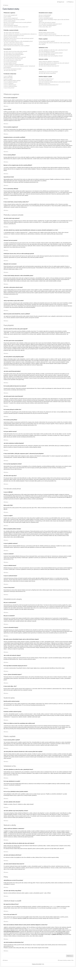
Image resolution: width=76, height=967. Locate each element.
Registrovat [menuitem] (60, 2)
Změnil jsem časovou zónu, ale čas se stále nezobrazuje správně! (18, 38)
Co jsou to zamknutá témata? (10, 86)
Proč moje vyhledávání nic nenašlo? (47, 51)
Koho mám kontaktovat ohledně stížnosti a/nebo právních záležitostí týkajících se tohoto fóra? (54, 82)
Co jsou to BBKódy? (8, 76)
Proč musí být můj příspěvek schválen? (12, 69)
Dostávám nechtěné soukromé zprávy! (47, 34)
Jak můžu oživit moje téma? (10, 70)
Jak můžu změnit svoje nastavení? (11, 32)
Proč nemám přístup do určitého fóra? (12, 60)
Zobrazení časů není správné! (10, 37)
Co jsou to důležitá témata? (10, 84)
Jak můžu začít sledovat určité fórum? (47, 64)
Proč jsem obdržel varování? (10, 63)
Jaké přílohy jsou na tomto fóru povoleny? (48, 71)
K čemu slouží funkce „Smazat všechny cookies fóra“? (16, 26)
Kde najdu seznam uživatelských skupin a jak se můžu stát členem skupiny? (54, 20)
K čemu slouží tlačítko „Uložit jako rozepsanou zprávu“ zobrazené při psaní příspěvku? (19, 66)
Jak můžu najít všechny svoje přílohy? (47, 73)
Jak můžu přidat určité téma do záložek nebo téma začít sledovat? (54, 63)
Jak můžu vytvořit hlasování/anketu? (12, 55)
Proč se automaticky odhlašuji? (11, 25)
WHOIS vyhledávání (31, 928)
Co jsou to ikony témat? (9, 87)
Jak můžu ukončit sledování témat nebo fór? (49, 66)
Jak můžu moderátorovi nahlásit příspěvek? (14, 64)
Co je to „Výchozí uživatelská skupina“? (48, 25)
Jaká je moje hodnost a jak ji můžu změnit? (13, 44)
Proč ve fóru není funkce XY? (45, 80)
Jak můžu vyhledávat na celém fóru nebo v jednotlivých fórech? (53, 50)
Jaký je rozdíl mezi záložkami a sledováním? (49, 61)
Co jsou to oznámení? (9, 83)
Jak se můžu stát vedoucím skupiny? (47, 22)
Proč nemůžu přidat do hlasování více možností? (15, 57)
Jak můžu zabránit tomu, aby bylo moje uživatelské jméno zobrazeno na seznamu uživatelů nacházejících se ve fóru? (20, 34)
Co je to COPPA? (7, 16)
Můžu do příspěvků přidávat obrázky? (12, 80)
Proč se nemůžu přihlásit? (10, 21)
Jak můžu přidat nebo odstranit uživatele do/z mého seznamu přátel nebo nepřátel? (54, 43)
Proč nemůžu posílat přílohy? (10, 61)
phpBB (19, 269)
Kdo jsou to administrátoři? (45, 15)
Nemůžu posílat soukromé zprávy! (46, 32)
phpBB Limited (52, 906)
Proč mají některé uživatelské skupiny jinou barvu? (50, 24)
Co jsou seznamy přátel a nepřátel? (47, 41)
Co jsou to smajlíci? (8, 79)
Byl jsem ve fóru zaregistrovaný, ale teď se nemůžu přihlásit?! (17, 22)
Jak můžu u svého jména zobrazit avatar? (13, 42)
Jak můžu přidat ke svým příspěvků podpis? (14, 54)
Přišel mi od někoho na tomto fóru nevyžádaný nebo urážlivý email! (54, 35)
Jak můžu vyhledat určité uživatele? (47, 54)
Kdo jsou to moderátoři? (44, 16)
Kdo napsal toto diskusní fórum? (46, 79)
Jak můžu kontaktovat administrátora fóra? (48, 84)
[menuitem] (65, 960)
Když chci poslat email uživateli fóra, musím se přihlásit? (16, 45)
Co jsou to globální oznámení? (10, 82)
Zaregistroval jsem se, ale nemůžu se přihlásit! (14, 19)
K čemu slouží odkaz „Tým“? (45, 26)
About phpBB (60, 908)
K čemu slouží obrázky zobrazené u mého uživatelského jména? (18, 41)
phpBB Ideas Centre (8, 918)
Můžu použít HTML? (8, 77)
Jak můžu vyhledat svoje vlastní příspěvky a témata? (51, 55)
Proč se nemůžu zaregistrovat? (11, 18)
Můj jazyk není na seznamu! (10, 39)
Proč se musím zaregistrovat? (10, 15)
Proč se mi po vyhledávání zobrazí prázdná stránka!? (51, 52)
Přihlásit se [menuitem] (69, 2)
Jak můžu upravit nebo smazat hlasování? (13, 58)
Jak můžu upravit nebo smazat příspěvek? (13, 53)
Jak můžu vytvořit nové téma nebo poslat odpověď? (15, 51)
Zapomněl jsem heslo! (9, 24)
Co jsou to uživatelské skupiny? (46, 18)
